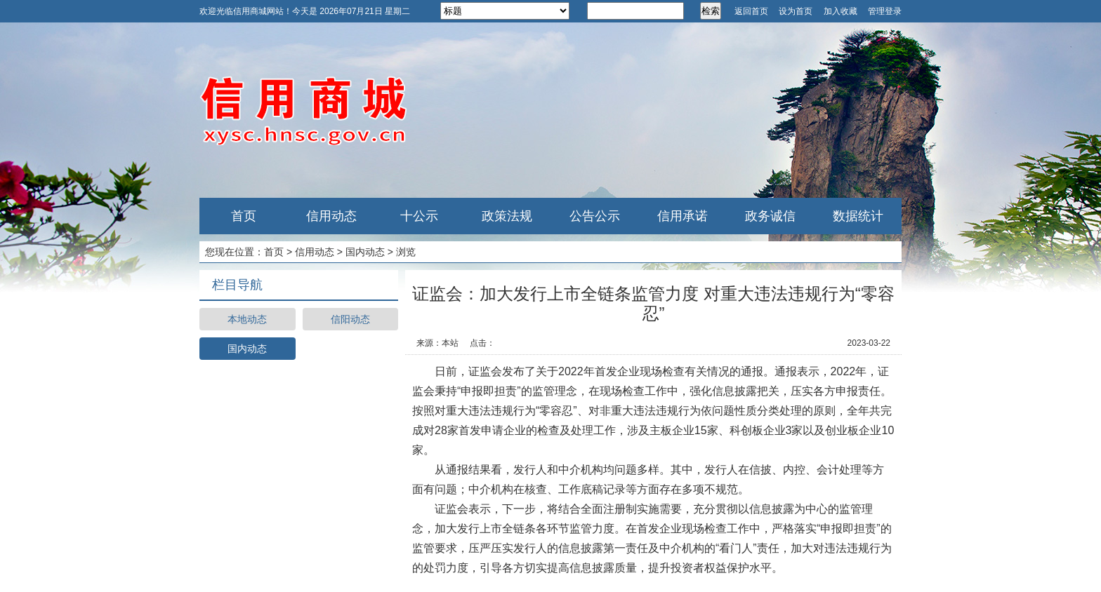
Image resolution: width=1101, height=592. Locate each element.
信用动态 (331, 216)
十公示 (419, 216)
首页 (243, 216)
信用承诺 (682, 216)
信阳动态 (350, 319)
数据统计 (858, 216)
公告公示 (594, 216)
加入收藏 (840, 11)
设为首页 (795, 11)
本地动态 (247, 319)
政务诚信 (770, 216)
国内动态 (365, 251)
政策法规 (507, 216)
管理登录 (885, 11)
